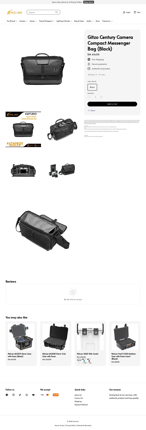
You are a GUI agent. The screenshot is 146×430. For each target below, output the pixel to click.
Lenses (32, 21)
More (98, 21)
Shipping (78, 401)
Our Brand (11, 21)
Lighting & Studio (63, 21)
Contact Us (79, 398)
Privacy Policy (71, 425)
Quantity (91, 93)
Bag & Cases (79, 21)
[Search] (56, 12)
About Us (78, 395)
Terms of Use (59, 425)
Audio (89, 21)
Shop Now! (88, 2)
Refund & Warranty (84, 425)
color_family (92, 81)
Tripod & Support (45, 21)
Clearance (106, 21)
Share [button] (91, 110)
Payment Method (81, 405)
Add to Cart (112, 104)
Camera (22, 21)
